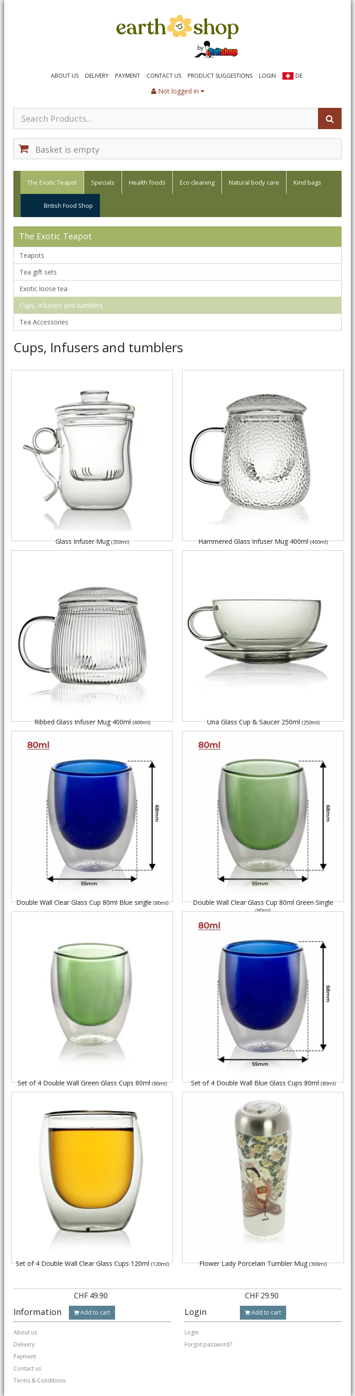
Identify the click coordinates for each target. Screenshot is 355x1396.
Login (267, 76)
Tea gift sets (38, 272)
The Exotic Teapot (52, 182)
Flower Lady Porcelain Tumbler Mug (263, 1263)
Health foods (147, 182)
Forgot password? (208, 1344)
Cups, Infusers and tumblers (61, 305)
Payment (127, 76)
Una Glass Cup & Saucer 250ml (263, 721)
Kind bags (307, 182)
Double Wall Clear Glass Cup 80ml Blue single (92, 902)
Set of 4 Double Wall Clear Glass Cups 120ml (92, 1263)
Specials (103, 182)
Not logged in (177, 91)
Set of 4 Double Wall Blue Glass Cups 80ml (263, 1082)
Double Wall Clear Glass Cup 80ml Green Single (263, 905)
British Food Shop (68, 205)
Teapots (31, 255)
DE (298, 76)
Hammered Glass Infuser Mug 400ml (263, 541)
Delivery (97, 76)
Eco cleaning (197, 182)
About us (65, 76)
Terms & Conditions (39, 1380)
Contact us (164, 76)
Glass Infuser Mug (92, 541)
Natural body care (254, 182)
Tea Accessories (43, 322)
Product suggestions (220, 76)
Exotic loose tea (43, 288)
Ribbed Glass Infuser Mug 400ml (92, 721)
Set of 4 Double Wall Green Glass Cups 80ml (92, 1082)
